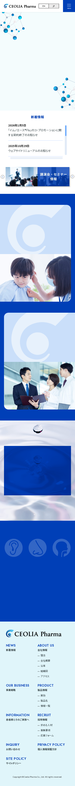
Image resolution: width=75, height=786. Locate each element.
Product (46, 685)
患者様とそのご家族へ (17, 719)
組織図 (44, 671)
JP (54, 6)
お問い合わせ (13, 749)
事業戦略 (11, 690)
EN (43, 6)
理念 (43, 655)
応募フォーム (47, 735)
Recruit (44, 715)
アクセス (45, 676)
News (11, 645)
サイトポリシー (13, 763)
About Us (46, 645)
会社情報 (42, 650)
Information (17, 715)
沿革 (43, 665)
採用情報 (42, 719)
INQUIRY (12, 745)
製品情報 (42, 690)
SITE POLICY (16, 759)
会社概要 (45, 660)
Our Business (17, 685)
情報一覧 (45, 705)
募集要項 (45, 730)
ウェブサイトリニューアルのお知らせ (29, 151)
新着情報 (11, 650)
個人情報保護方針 (47, 749)
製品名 (44, 700)
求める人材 (46, 725)
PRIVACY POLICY (51, 745)
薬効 (43, 695)
